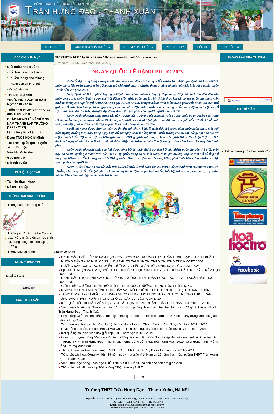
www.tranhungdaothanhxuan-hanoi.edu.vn (142, 407)
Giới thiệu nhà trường (92, 47)
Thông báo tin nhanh (22, 251)
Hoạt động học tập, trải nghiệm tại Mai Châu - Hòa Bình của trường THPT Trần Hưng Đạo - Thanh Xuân (134, 328)
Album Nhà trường (138, 47)
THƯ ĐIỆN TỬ (230, 47)
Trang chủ (53, 47)
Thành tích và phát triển (26, 83)
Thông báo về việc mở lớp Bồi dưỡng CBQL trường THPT (102, 367)
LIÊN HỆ (202, 47)
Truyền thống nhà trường (27, 78)
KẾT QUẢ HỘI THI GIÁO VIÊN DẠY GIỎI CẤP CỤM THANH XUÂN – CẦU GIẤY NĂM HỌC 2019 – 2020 (135, 303)
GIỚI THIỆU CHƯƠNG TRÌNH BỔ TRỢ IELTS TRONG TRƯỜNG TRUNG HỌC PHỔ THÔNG (126, 286)
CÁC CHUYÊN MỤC (67, 57)
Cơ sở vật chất (19, 89)
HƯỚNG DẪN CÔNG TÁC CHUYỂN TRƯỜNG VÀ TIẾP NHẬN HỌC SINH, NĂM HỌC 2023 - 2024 (130, 265)
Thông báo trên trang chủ (25, 205)
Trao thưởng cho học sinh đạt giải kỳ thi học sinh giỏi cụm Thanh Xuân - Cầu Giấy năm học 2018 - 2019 (134, 324)
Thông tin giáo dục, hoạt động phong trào (131, 57)
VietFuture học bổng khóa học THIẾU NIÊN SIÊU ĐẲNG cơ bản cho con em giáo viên (121, 363)
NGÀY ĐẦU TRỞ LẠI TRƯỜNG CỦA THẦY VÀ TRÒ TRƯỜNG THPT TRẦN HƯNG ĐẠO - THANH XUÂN (135, 290)
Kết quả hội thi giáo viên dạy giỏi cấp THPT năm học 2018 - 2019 (107, 333)
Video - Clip (175, 47)
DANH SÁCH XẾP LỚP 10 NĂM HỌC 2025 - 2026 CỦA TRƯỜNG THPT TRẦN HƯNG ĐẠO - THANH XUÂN (137, 257)
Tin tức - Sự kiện (92, 57)
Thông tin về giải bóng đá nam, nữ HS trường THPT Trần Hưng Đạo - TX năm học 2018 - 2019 (128, 350)
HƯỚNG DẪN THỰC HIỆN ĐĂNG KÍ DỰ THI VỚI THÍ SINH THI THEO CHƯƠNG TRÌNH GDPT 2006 (132, 261)
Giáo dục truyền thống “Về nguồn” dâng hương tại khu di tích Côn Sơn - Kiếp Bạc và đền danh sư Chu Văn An (139, 337)
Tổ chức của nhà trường (26, 72)
